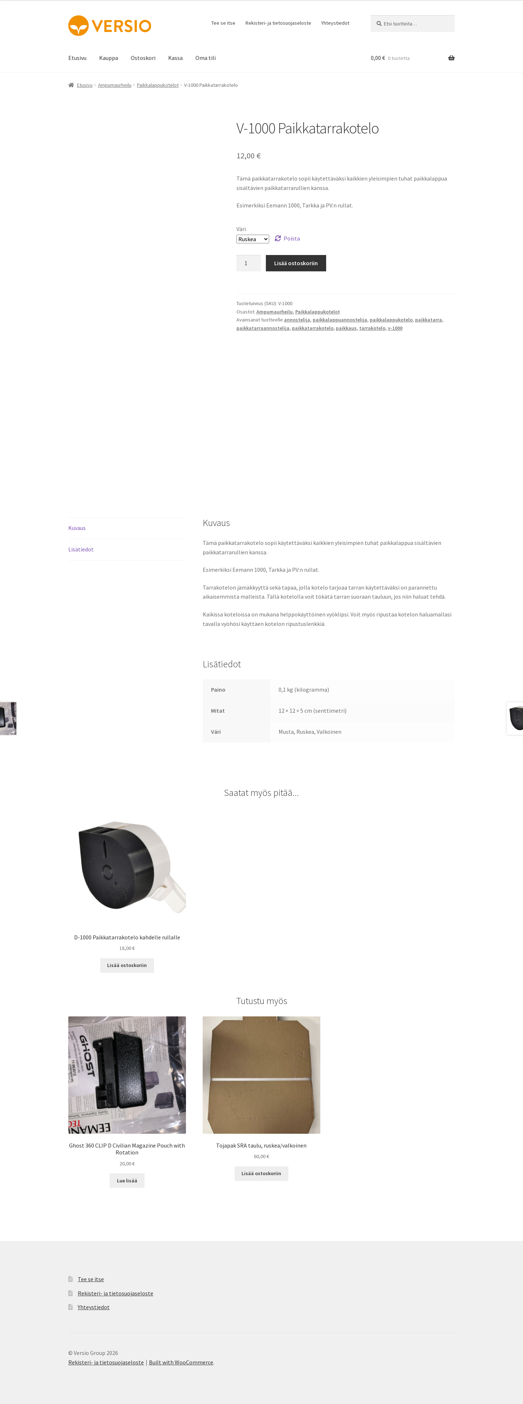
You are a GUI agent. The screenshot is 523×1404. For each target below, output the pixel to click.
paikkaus (346, 328)
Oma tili (205, 57)
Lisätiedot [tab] (81, 549)
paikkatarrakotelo (312, 328)
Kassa (175, 57)
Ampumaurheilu (114, 85)
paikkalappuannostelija (340, 319)
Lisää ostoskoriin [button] (127, 965)
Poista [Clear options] (292, 238)
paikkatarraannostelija (262, 328)
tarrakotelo (372, 328)
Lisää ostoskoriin (296, 263)
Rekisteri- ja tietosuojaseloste (278, 23)
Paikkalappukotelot (158, 85)
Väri (241, 228)
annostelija (297, 319)
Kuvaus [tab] (77, 527)
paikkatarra (428, 319)
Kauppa (108, 57)
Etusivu (77, 57)
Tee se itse (223, 23)
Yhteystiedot (335, 23)
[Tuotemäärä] (248, 263)
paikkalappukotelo (391, 319)
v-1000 (395, 328)
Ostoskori (143, 57)
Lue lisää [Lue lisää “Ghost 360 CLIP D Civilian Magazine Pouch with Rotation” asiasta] (127, 1180)
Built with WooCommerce (181, 1362)
